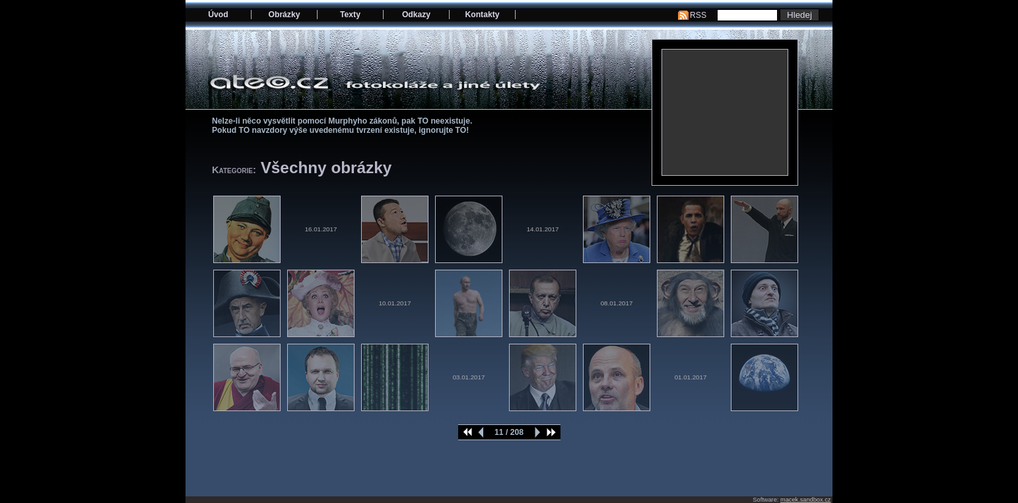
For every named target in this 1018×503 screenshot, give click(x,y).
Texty (350, 14)
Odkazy (416, 14)
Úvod (218, 14)
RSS (698, 15)
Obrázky (284, 14)
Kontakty (482, 14)
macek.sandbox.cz (805, 499)
